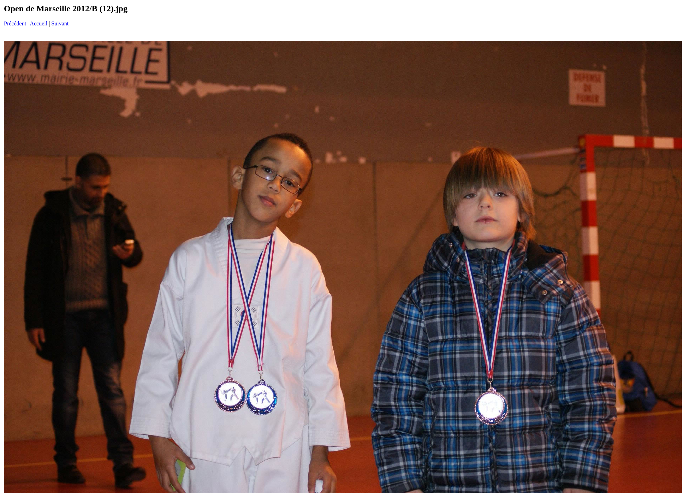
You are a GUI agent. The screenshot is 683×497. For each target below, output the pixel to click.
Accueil (38, 23)
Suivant (60, 23)
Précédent (15, 23)
